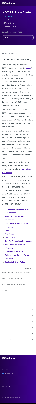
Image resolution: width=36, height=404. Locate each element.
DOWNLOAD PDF (9, 53)
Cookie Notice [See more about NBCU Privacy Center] (7, 20)
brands (28, 68)
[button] (32, 272)
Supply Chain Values (6, 386)
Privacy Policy (5, 369)
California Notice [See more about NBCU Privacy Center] (8, 23)
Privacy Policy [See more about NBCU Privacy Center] (7, 16)
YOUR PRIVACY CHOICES (8, 373)
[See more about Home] (10, 3)
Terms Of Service (5, 382)
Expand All (29, 268)
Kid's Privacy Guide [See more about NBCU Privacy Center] (9, 26)
